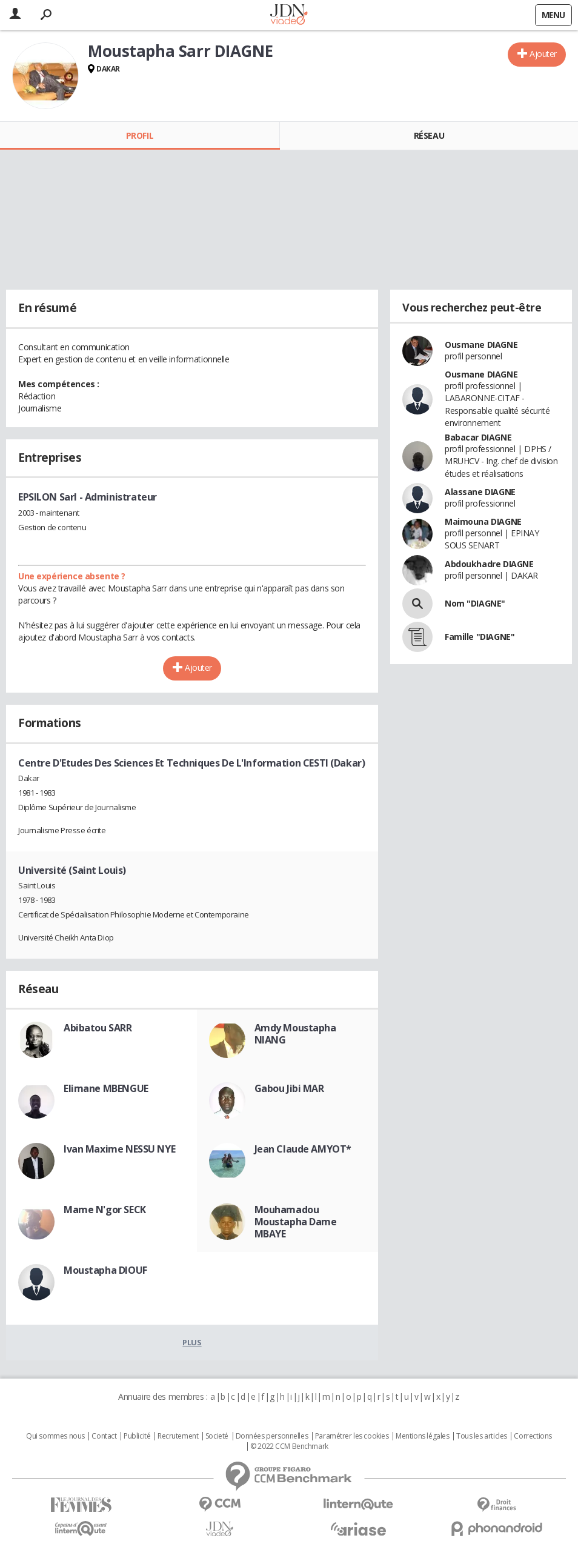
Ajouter (543, 53)
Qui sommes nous (55, 1436)
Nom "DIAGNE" (475, 603)
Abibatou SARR (98, 1027)
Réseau (429, 135)
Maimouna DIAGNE (483, 521)
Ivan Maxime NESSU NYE (119, 1149)
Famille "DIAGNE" (479, 636)
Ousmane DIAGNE (481, 344)
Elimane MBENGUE (106, 1088)
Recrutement (178, 1436)
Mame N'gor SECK (105, 1209)
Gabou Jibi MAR (289, 1088)
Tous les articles (481, 1436)
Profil (139, 135)
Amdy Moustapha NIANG (295, 1034)
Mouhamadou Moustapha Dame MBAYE (295, 1221)
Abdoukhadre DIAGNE (489, 564)
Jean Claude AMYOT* (302, 1149)
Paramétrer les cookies (352, 1436)
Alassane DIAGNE (480, 492)
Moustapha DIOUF (105, 1270)
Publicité (137, 1436)
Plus (191, 1342)
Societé (216, 1436)
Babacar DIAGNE (478, 437)
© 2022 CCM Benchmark (289, 1446)
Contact (103, 1436)
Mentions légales (422, 1436)
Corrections (532, 1436)
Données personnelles (272, 1436)
